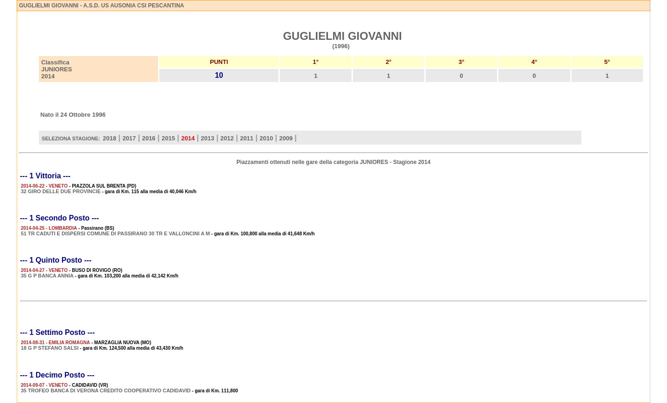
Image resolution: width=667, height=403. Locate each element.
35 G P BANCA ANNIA (47, 275)
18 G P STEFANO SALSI (50, 348)
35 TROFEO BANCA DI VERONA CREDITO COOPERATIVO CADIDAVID (106, 390)
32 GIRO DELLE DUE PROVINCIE (61, 191)
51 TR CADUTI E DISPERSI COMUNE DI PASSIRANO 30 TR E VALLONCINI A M (115, 233)
